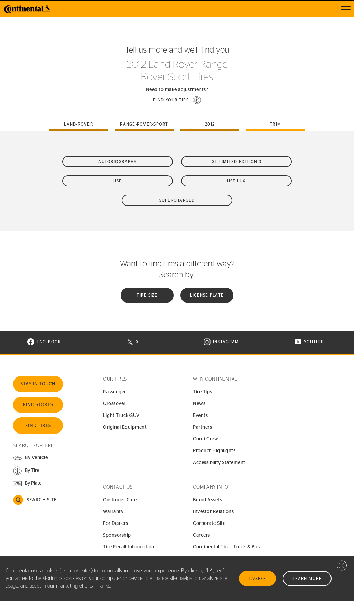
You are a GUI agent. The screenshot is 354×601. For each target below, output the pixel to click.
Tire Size (147, 295)
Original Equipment (125, 427)
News (199, 403)
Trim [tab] (275, 124)
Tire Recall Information (129, 547)
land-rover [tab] (78, 124)
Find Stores (38, 404)
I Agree (258, 578)
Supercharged (177, 200)
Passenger (114, 392)
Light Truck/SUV (121, 415)
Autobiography (117, 162)
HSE (117, 181)
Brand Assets (207, 500)
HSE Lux (236, 181)
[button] (177, 100)
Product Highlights (214, 450)
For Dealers (115, 523)
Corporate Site (209, 523)
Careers (201, 535)
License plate (207, 295)
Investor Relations (213, 511)
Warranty (113, 511)
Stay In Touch (38, 384)
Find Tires (38, 425)
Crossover (114, 403)
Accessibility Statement (219, 462)
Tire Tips (202, 392)
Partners (202, 427)
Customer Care (120, 500)
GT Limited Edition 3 (236, 162)
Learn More (307, 578)
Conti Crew (205, 439)
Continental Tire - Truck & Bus (226, 547)
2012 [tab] (210, 124)
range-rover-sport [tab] (144, 124)
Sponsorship (117, 535)
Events (200, 415)
